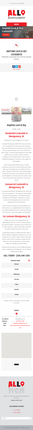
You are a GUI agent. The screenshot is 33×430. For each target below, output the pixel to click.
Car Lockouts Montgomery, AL (16, 216)
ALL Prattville (17, 410)
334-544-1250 (20, 321)
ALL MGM (21, 3)
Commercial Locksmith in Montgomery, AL (16, 186)
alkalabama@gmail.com (20, 323)
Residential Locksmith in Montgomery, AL (16, 135)
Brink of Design (17, 412)
